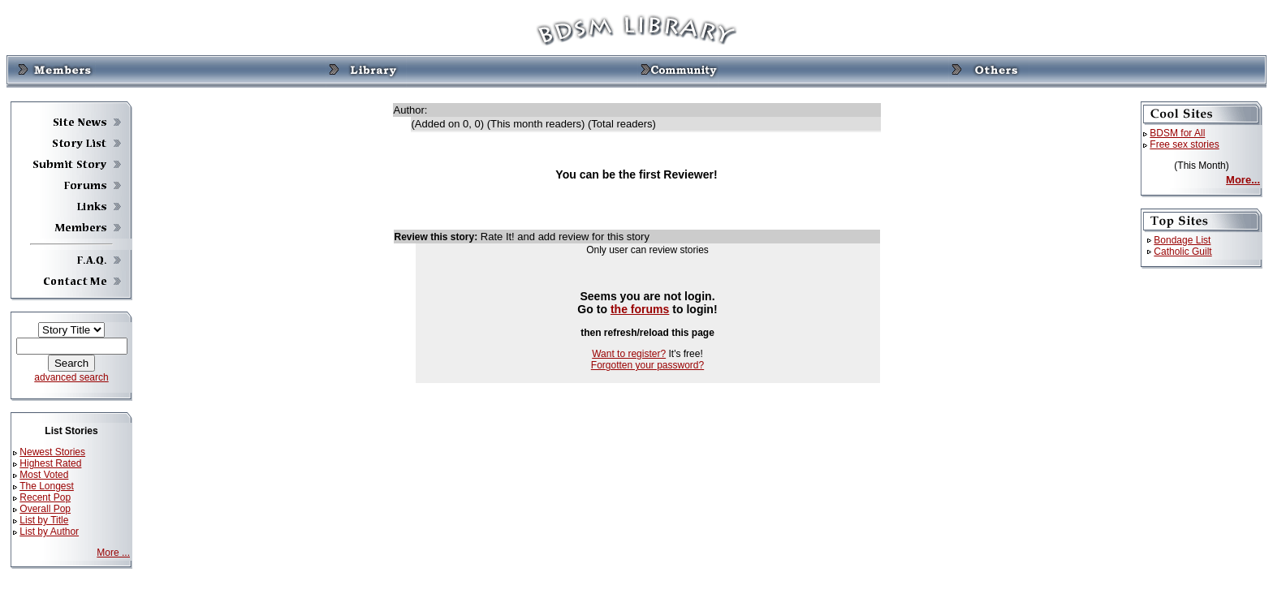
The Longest (46, 486)
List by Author (49, 531)
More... (1243, 180)
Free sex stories (1184, 144)
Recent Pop (45, 497)
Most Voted (43, 474)
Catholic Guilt (1182, 251)
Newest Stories (52, 452)
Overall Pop (45, 508)
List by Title (43, 520)
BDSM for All (1177, 133)
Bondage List (1182, 240)
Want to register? (629, 353)
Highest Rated (50, 463)
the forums (640, 309)
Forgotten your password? (647, 365)
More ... (113, 552)
